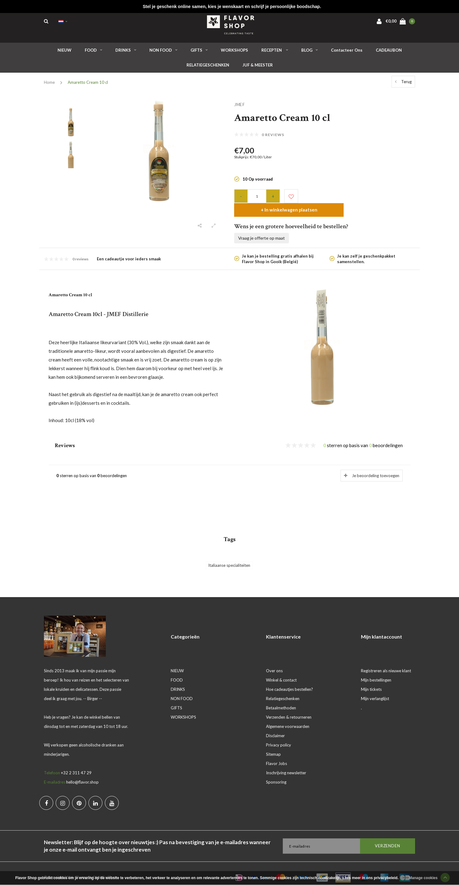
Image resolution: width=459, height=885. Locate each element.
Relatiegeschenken (282, 690)
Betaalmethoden (281, 699)
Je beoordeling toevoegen (375, 467)
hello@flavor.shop (82, 774)
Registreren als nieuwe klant (386, 662)
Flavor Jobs (276, 755)
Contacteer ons (346, 52)
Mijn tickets (371, 681)
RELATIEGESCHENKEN (208, 67)
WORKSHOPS (234, 52)
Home (49, 84)
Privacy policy (278, 736)
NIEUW (64, 52)
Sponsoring (276, 774)
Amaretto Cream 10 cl (88, 84)
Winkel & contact (281, 671)
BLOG (309, 52)
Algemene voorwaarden (287, 718)
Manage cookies (423, 878)
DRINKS (125, 52)
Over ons (274, 662)
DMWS (99, 869)
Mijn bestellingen (376, 671)
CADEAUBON (389, 52)
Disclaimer (275, 727)
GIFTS (199, 52)
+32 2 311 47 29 (76, 764)
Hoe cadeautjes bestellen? (289, 681)
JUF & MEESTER (257, 67)
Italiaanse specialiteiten (229, 556)
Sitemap (273, 746)
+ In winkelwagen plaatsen (355, 198)
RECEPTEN (274, 52)
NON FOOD (163, 52)
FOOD (93, 52)
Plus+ (112, 869)
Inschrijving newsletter (286, 764)
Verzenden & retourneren (288, 709)
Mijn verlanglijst (375, 690)
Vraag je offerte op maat (261, 226)
